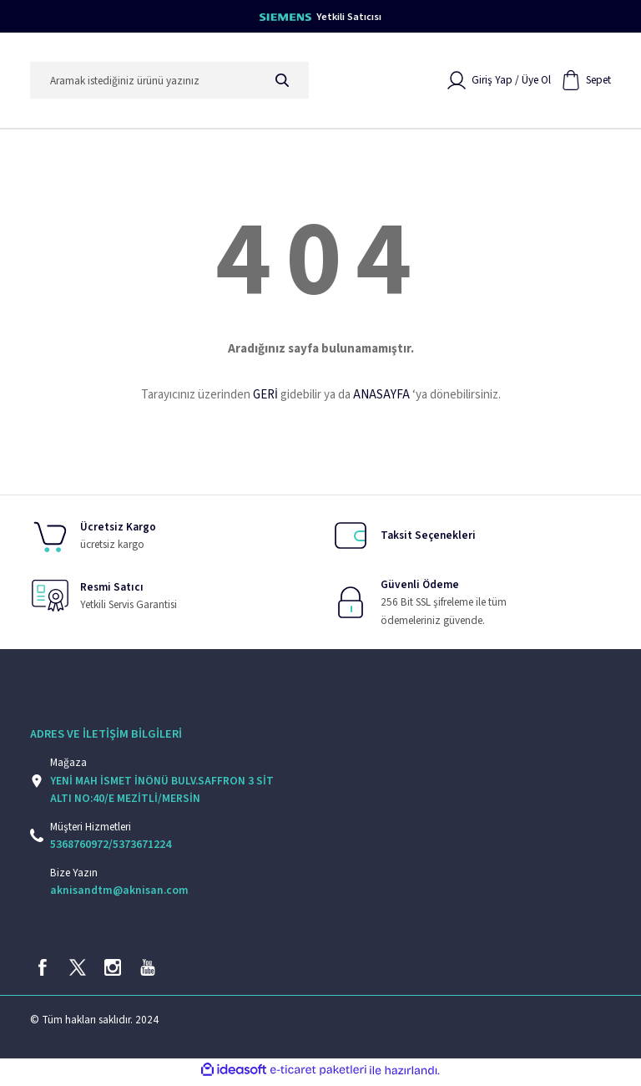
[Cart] (586, 82)
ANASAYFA (381, 396)
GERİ (265, 396)
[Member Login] (499, 82)
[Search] (169, 81)
